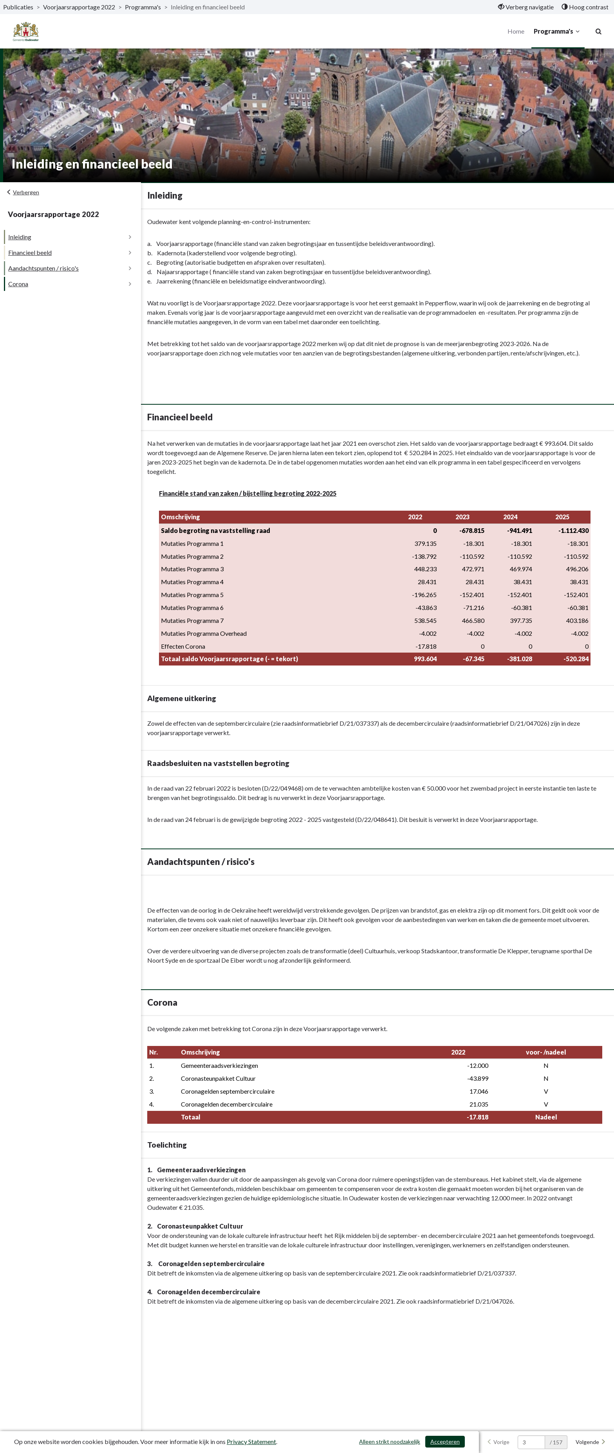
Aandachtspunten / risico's (43, 268)
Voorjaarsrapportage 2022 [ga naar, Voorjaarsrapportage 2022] (79, 7)
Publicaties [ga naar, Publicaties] (18, 7)
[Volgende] (591, 1442)
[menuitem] (526, 7)
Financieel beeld (30, 252)
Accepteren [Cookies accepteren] (445, 1441)
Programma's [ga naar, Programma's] (143, 7)
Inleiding (19, 236)
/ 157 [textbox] (556, 1442)
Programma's (557, 31)
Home (515, 31)
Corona (18, 283)
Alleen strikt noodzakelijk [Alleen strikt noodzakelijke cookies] (389, 1441)
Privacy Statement (251, 1441)
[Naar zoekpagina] (598, 31)
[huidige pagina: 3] (531, 1442)
